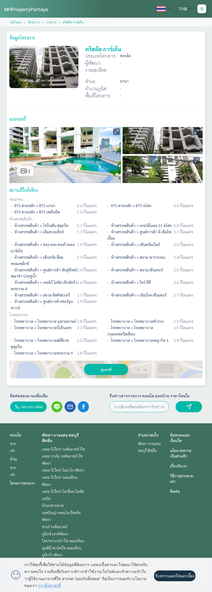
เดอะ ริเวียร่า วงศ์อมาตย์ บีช (63, 448)
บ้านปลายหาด (53, 505)
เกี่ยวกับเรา (178, 465)
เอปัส (46, 498)
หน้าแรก (16, 22)
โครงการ (33, 22)
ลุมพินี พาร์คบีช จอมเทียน (62, 547)
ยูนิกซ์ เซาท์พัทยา (55, 533)
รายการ (51, 22)
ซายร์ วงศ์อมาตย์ (54, 526)
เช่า (12, 450)
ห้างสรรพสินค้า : (21, 218)
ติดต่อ (175, 491)
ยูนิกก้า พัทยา (52, 554)
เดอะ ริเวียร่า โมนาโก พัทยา (63, 469)
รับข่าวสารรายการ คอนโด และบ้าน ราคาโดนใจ (149, 395)
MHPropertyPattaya (26, 9)
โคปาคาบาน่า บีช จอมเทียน (63, 540)
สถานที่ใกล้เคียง (23, 190)
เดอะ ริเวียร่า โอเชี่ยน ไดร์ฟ (63, 491)
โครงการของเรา (22, 482)
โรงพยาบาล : (19, 314)
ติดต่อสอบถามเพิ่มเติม (29, 395)
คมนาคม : (17, 199)
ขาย (13, 443)
